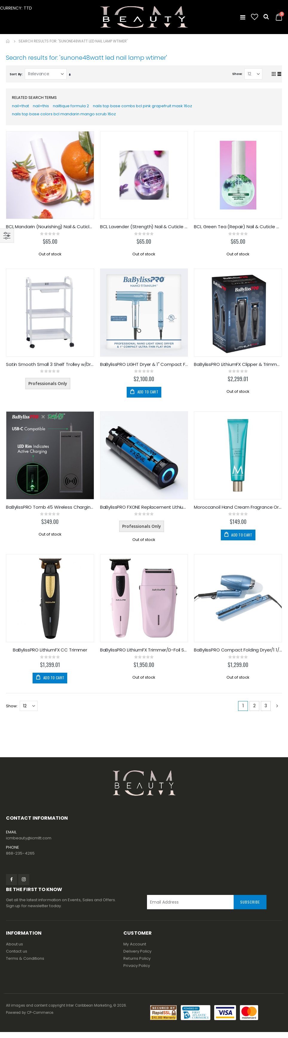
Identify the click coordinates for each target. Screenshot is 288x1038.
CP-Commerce (40, 1018)
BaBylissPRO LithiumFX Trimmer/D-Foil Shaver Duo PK (144, 655)
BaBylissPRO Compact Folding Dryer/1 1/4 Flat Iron (238, 655)
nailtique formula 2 (76, 107)
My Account (134, 950)
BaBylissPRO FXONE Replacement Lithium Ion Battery (144, 512)
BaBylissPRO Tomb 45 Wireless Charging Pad (50, 512)
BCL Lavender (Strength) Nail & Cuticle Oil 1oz (144, 230)
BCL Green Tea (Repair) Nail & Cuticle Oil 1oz (238, 230)
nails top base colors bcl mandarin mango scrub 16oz (67, 116)
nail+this (43, 107)
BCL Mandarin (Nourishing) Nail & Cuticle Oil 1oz (50, 230)
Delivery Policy (137, 957)
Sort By (16, 74)
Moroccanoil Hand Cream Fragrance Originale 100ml (238, 512)
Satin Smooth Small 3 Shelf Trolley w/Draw (50, 368)
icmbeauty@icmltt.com (28, 844)
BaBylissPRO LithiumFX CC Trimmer (50, 655)
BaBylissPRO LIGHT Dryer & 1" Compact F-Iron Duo (144, 368)
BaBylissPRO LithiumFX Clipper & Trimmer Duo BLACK (238, 368)
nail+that (21, 107)
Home (8, 41)
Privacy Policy (136, 971)
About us (14, 950)
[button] (254, 17)
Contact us (16, 957)
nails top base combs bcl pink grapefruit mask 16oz (153, 107)
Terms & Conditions (25, 964)
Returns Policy (137, 964)
